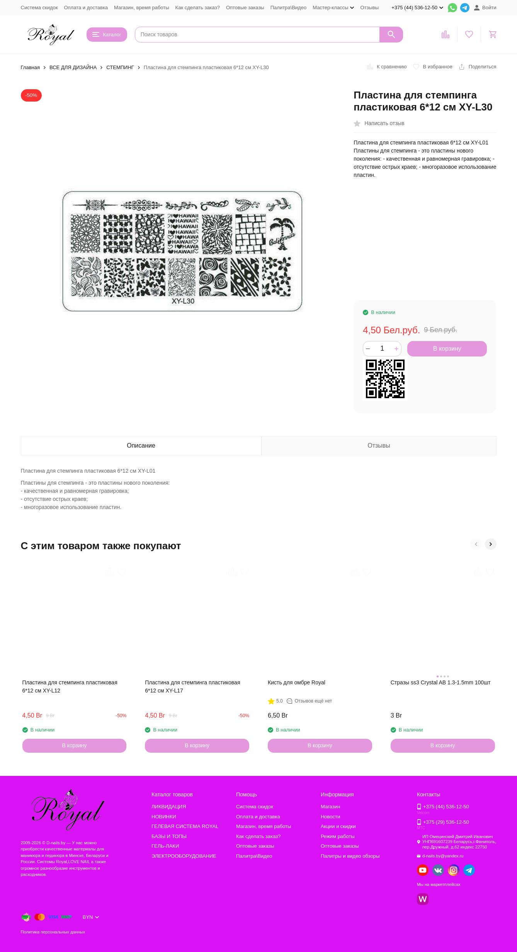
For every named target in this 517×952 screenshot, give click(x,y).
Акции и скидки (338, 826)
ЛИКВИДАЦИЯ (168, 806)
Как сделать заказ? (197, 7)
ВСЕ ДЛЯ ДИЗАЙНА (73, 67)
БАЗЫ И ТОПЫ (169, 836)
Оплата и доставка (86, 7)
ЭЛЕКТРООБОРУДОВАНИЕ (183, 856)
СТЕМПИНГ (120, 67)
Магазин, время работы (141, 7)
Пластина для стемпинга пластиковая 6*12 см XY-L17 (192, 686)
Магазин (330, 806)
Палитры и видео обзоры (350, 856)
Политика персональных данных (53, 932)
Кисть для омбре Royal (296, 682)
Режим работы (338, 836)
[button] (476, 544)
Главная (30, 67)
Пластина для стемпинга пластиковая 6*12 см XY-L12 (69, 686)
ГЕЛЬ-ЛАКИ (165, 846)
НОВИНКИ (163, 817)
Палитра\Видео (288, 7)
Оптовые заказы (245, 7)
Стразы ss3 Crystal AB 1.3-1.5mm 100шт (441, 682)
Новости (330, 817)
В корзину (447, 348)
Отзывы (369, 7)
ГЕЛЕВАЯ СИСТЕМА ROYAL (184, 826)
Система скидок (39, 7)
